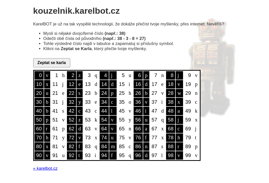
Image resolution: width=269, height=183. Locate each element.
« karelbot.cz (45, 168)
